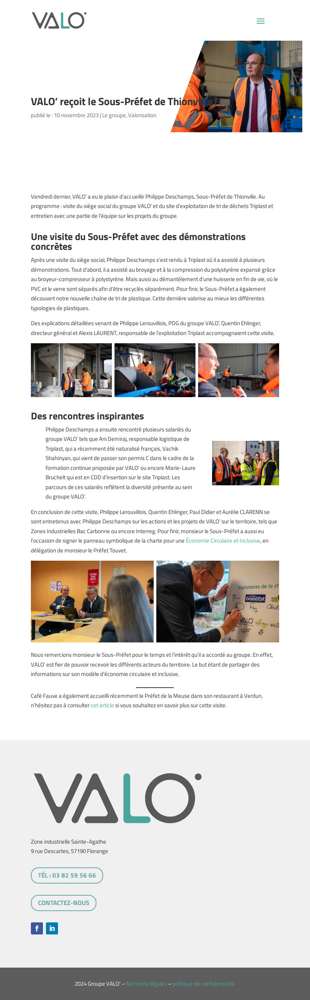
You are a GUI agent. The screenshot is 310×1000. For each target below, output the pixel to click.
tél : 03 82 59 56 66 (67, 875)
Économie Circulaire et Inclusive (223, 540)
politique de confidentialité (204, 983)
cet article (102, 705)
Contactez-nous (63, 903)
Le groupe (114, 115)
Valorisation (142, 115)
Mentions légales (146, 983)
